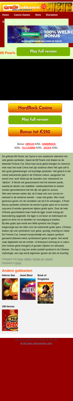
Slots (38, 15)
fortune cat (38, 259)
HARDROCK (49, 144)
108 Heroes (8, 306)
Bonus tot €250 (35, 132)
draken (28, 259)
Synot (18, 263)
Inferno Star (8, 275)
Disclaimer (52, 15)
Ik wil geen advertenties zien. (36, 343)
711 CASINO (28, 147)
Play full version (43, 52)
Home (5, 15)
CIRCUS (29, 144)
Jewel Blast (26, 275)
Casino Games (22, 15)
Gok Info (7, 21)
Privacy (21, 21)
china (20, 259)
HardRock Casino (35, 108)
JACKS (47, 147)
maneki (49, 259)
